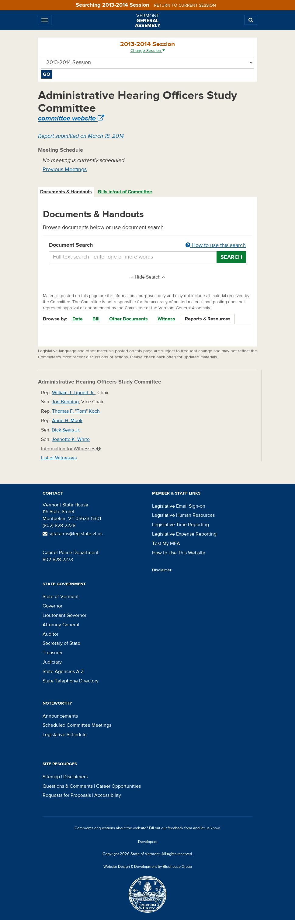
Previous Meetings (65, 169)
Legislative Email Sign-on (178, 506)
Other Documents (128, 319)
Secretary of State (61, 643)
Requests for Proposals (67, 795)
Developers (147, 841)
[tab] (66, 192)
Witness (166, 319)
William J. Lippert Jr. (73, 393)
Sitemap (51, 777)
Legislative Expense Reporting (184, 534)
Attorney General (61, 625)
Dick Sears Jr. (66, 430)
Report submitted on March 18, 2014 (81, 136)
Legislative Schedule (65, 735)
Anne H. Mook (67, 421)
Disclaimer (162, 570)
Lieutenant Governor (64, 615)
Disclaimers (75, 777)
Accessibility (107, 795)
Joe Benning (65, 402)
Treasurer (53, 653)
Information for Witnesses (71, 449)
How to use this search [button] (216, 245)
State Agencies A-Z (63, 671)
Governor (52, 606)
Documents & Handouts (66, 192)
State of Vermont (61, 597)
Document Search (147, 245)
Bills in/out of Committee (125, 192)
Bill (95, 319)
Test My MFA (166, 543)
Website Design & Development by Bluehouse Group (147, 866)
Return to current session (185, 5)
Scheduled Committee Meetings (77, 725)
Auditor (50, 634)
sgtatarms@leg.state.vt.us (72, 534)
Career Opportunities (118, 786)
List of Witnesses (59, 458)
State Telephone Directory (71, 681)
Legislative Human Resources (183, 515)
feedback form (180, 828)
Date (77, 319)
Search (231, 257)
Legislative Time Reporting (180, 525)
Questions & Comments (68, 786)
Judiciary (52, 662)
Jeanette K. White (71, 439)
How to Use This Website (178, 553)
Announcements (60, 716)
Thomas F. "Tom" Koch (76, 411)
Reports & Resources (208, 319)
